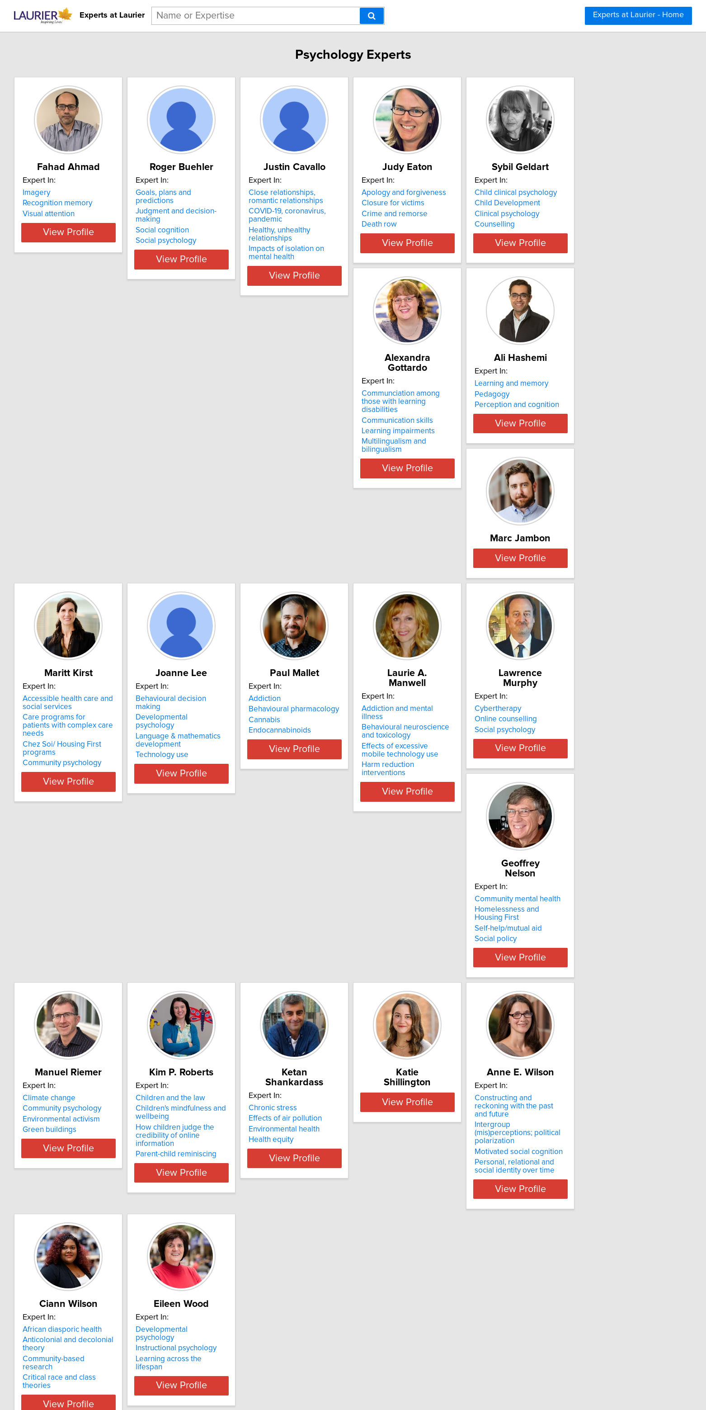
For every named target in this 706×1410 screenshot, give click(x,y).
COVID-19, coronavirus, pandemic (418, 211)
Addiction (378, 623)
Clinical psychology (122, 429)
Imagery (104, 193)
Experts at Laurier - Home (638, 15)
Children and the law (532, 838)
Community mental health (269, 838)
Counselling (110, 439)
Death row (514, 224)
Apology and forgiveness (539, 193)
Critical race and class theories (548, 1093)
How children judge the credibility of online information (554, 872)
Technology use (252, 663)
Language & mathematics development (268, 648)
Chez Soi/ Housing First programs (147, 661)
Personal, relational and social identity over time (412, 1106)
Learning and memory (398, 408)
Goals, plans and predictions (273, 193)
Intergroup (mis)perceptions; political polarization (409, 1076)
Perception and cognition (404, 429)
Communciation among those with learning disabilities (275, 412)
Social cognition (252, 214)
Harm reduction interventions (546, 671)
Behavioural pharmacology (407, 633)
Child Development (123, 418)
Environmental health (125, 1075)
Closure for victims (528, 203)
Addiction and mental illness (544, 623)
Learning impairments (262, 437)
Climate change (388, 838)
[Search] (372, 16)
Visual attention (116, 214)
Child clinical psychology (131, 408)
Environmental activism (400, 860)
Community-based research (544, 1083)
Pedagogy (379, 418)
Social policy (247, 870)
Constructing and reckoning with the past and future (416, 1058)
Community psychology (129, 671)
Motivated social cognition (406, 1091)
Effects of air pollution (127, 1064)
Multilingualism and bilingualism (279, 448)
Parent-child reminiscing (537, 886)
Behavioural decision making (274, 623)
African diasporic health (536, 1054)
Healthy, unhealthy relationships (415, 222)
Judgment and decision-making (279, 203)
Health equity (112, 1085)
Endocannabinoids (393, 655)
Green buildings (388, 870)
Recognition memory (125, 203)
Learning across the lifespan (137, 1290)
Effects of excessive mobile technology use (543, 656)
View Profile (147, 268)
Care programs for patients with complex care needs (144, 646)
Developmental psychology (272, 633)
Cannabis (377, 644)
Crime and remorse (530, 214)
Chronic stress (114, 1054)
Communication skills (261, 426)
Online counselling (121, 849)
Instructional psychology (130, 1279)
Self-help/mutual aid (259, 860)
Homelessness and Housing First (281, 849)
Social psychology (256, 224)
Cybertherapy (113, 838)
